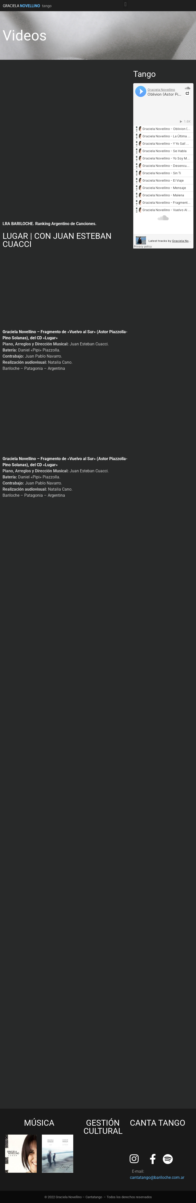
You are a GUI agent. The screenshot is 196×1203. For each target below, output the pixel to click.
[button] (125, 4)
